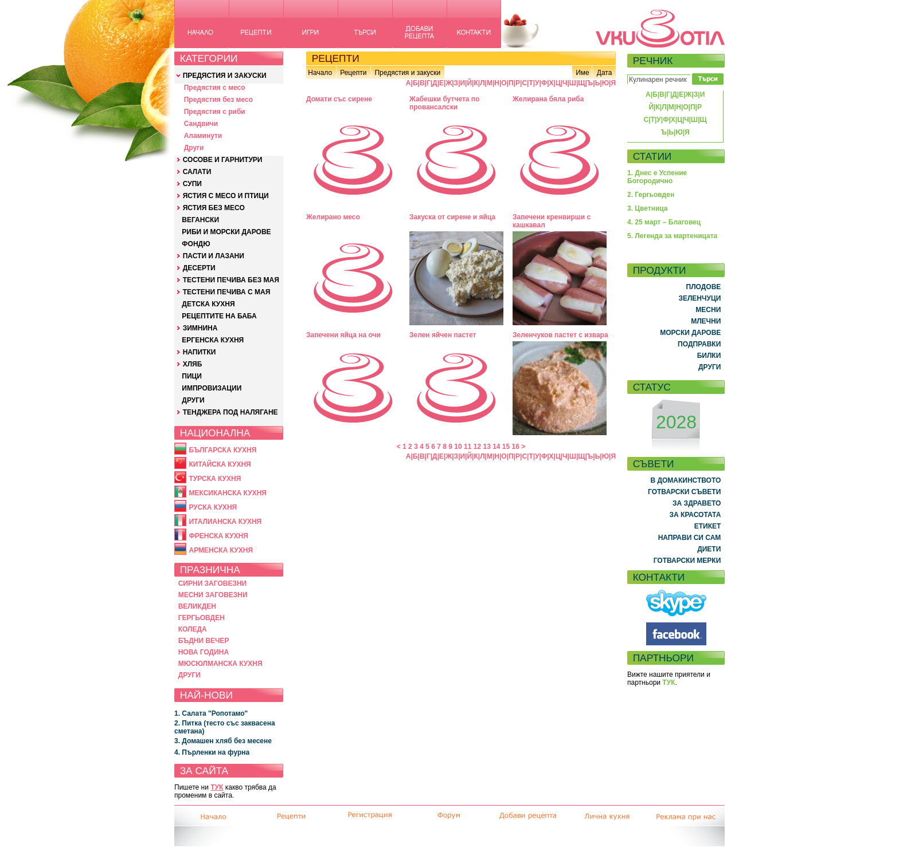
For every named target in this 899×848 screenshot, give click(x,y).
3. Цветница (647, 208)
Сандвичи (201, 124)
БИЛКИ (709, 356)
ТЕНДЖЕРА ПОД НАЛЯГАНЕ (230, 412)
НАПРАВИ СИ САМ (689, 538)
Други (194, 148)
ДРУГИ (193, 400)
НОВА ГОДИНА (203, 652)
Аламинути (203, 136)
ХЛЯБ (192, 364)
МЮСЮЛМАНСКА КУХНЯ (220, 664)
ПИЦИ (192, 376)
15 (506, 447)
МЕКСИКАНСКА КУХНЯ (228, 493)
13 (486, 447)
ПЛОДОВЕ (703, 287)
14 (496, 447)
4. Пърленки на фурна (211, 752)
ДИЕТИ (709, 549)
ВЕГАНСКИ (200, 220)
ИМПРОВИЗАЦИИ (211, 388)
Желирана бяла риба (548, 99)
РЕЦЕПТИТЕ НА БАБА (219, 316)
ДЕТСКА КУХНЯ (208, 304)
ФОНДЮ (196, 244)
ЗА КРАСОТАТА (695, 515)
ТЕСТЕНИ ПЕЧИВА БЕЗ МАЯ (231, 280)
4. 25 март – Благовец (664, 222)
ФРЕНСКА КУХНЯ (218, 536)
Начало (320, 73)
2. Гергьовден (650, 195)
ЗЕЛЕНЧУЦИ (699, 298)
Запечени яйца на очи (343, 335)
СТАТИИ (652, 156)
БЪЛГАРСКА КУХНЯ (222, 450)
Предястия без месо (218, 100)
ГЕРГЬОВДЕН (201, 618)
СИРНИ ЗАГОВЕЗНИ (212, 583)
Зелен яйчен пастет (442, 335)
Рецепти (353, 73)
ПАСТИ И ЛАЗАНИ (213, 256)
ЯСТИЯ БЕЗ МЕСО (214, 208)
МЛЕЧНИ (706, 321)
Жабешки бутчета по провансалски (444, 103)
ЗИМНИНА (200, 328)
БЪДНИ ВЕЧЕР (203, 641)
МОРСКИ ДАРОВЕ (690, 333)
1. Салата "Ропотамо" (211, 713)
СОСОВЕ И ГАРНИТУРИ (223, 160)
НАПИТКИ (199, 352)
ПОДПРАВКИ (699, 344)
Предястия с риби (214, 112)
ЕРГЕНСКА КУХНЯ (213, 340)
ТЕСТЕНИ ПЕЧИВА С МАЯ (227, 292)
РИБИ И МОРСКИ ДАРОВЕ (226, 232)
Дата (604, 73)
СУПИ (192, 184)
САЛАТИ (197, 172)
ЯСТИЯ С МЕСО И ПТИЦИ (226, 196)
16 (515, 447)
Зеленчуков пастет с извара (560, 335)
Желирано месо (333, 217)
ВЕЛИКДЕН (197, 606)
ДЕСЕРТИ (199, 268)
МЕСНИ (708, 310)
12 (477, 447)
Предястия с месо (214, 88)
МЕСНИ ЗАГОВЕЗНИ (213, 595)
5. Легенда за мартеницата (672, 236)
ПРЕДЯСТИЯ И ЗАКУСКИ (225, 76)
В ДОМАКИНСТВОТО (685, 480)
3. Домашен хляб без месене (223, 741)
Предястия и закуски (407, 73)
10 (458, 447)
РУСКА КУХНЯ (213, 507)
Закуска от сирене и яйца (452, 217)
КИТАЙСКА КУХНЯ (220, 464)
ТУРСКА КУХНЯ (215, 479)
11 (467, 447)
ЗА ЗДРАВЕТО (697, 503)
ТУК (216, 787)
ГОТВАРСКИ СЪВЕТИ (684, 492)
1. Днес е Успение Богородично (657, 177)
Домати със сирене (339, 99)
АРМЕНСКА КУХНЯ (221, 550)
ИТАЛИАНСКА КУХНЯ (225, 522)
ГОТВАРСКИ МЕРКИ (687, 561)
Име (582, 73)
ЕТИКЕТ (707, 526)
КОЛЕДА (192, 629)
